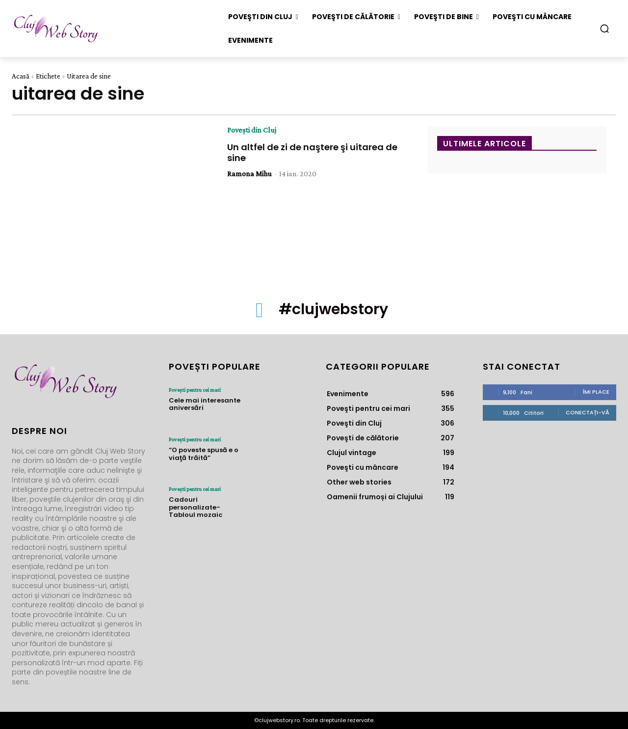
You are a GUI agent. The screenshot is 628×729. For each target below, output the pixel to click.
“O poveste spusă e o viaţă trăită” (203, 453)
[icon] (259, 315)
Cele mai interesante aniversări (204, 404)
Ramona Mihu (249, 173)
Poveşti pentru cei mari (195, 390)
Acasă (20, 76)
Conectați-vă (587, 412)
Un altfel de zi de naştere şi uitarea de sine (312, 152)
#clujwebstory (334, 309)
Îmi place (596, 392)
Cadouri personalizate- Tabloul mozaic (195, 507)
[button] (604, 28)
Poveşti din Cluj (251, 130)
